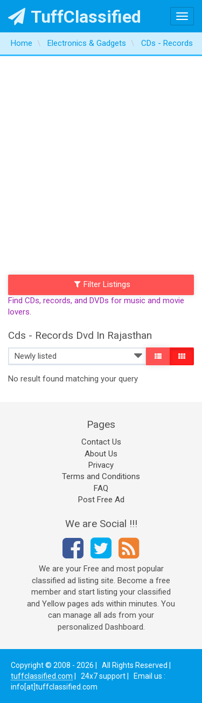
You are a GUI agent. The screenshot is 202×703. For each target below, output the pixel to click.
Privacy (101, 465)
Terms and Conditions (101, 476)
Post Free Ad (101, 499)
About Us (101, 454)
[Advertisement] (101, 163)
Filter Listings (102, 284)
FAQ (101, 488)
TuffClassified (74, 16)
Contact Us (101, 442)
